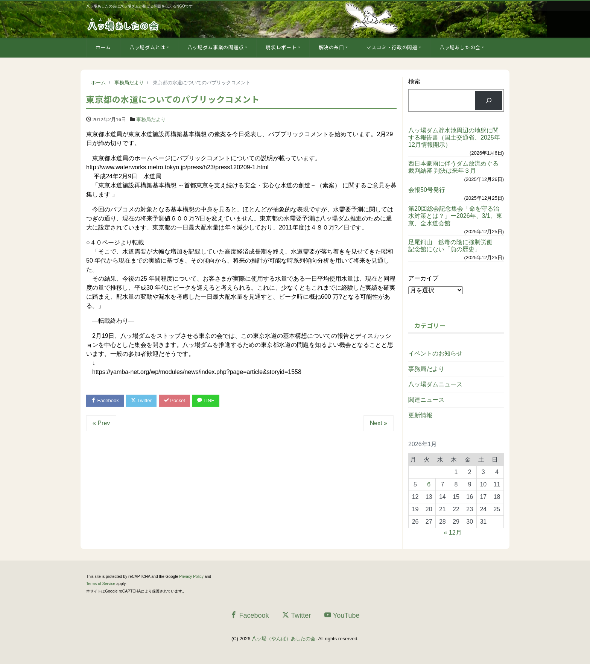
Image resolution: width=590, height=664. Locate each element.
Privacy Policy (191, 576)
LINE (205, 400)
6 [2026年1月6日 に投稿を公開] (428, 484)
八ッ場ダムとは (147, 47)
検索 (414, 81)
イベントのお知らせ (435, 353)
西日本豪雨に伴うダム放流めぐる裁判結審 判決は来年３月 (453, 167)
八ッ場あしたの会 (460, 47)
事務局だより (151, 119)
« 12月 (453, 532)
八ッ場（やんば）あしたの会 (283, 638)
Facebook (105, 400)
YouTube (342, 615)
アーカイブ (423, 278)
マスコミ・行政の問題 (392, 47)
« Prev (101, 423)
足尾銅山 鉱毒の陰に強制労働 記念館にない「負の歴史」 (453, 245)
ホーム (103, 47)
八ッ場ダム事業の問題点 (215, 47)
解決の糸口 (331, 47)
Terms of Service (100, 584)
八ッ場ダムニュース (435, 384)
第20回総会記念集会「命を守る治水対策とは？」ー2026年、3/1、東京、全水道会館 (455, 215)
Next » (378, 423)
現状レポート (281, 47)
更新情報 (420, 415)
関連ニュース (426, 400)
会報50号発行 (426, 190)
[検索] (488, 100)
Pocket (174, 400)
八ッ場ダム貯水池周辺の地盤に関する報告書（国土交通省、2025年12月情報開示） (454, 137)
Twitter (141, 400)
